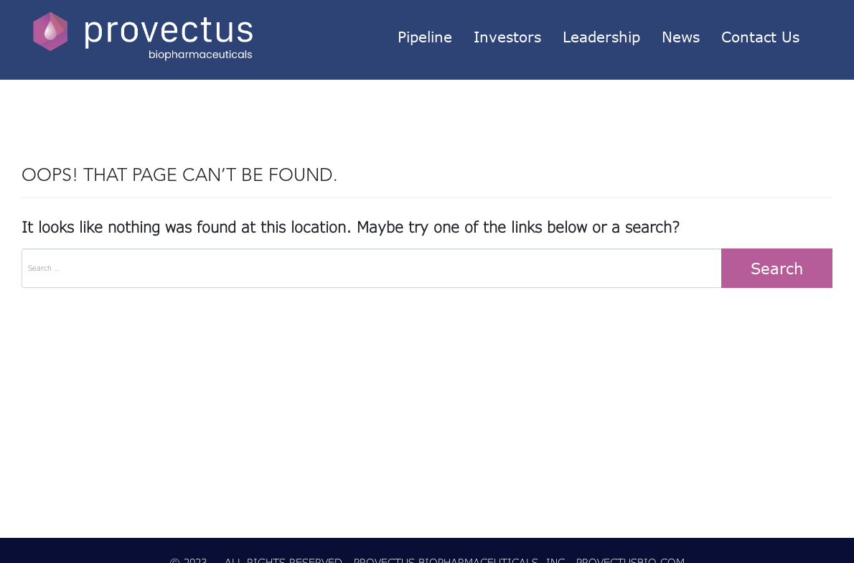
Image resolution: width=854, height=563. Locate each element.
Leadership (601, 36)
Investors (507, 36)
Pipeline (425, 36)
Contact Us (760, 36)
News (681, 36)
